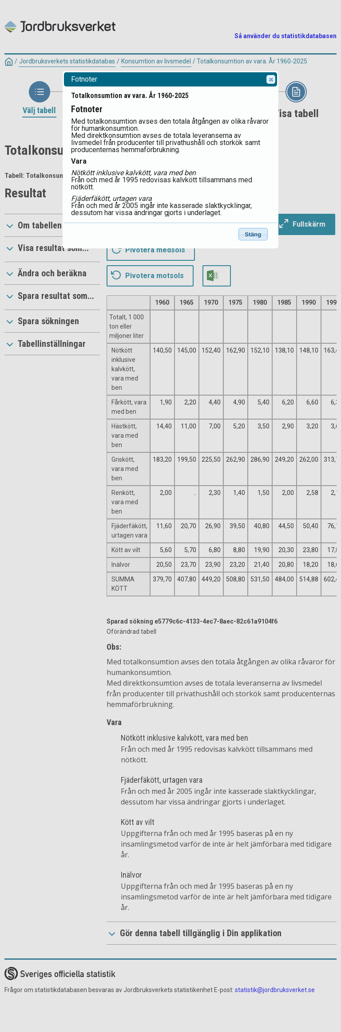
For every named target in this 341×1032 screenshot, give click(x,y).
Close (270, 79)
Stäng (253, 234)
